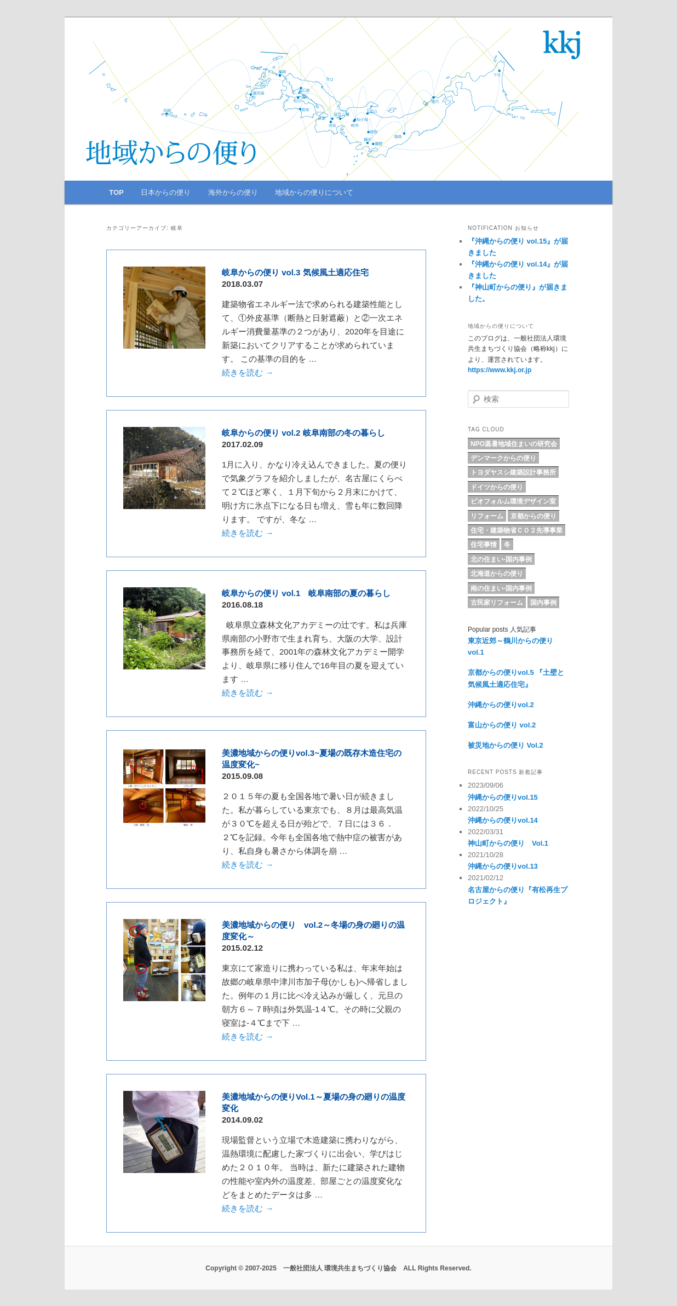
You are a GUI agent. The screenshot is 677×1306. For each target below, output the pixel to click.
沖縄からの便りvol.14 (503, 820)
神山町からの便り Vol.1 (508, 843)
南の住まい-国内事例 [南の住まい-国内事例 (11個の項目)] (501, 588)
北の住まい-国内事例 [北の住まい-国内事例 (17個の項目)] (501, 559)
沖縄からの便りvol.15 (503, 797)
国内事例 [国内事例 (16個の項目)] (543, 602)
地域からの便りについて (314, 192)
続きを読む (247, 372)
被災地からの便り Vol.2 (505, 745)
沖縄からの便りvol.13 (503, 866)
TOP (116, 192)
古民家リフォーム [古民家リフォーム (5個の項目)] (497, 602)
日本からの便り (166, 192)
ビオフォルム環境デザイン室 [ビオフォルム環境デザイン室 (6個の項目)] (513, 501)
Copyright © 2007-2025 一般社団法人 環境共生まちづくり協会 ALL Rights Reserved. (338, 1268)
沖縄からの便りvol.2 (501, 705)
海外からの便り (233, 192)
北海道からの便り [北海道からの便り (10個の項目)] (497, 573)
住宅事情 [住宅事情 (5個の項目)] (484, 544)
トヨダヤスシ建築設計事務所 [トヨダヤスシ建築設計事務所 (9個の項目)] (513, 472)
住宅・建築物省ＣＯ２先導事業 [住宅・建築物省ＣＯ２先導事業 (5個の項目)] (517, 530)
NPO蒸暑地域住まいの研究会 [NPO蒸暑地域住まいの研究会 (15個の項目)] (514, 444)
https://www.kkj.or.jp (499, 370)
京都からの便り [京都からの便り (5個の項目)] (533, 516)
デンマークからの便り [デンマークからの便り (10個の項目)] (503, 458)
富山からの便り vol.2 (502, 725)
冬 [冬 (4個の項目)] (507, 544)
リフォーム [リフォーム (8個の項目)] (487, 516)
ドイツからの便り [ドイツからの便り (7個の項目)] (497, 487)
